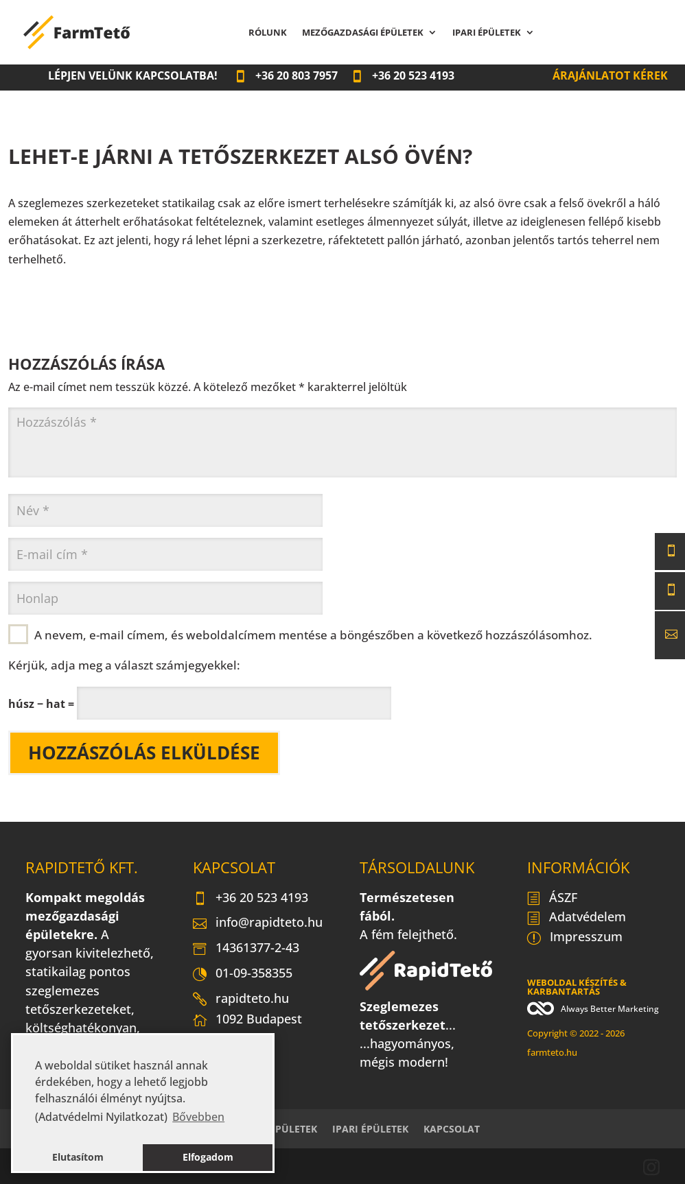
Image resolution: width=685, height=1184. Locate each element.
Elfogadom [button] (208, 1156)
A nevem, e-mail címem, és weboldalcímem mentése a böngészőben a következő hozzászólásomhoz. (313, 634)
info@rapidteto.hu (258, 923)
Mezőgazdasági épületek (362, 32)
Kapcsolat (616, 32)
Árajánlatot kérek (610, 75)
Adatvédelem (576, 917)
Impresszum (575, 937)
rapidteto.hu (241, 999)
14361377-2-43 (246, 948)
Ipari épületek (486, 32)
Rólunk (267, 32)
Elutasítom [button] (78, 1156)
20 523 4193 (402, 75)
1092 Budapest (247, 1022)
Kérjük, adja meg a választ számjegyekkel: (124, 664)
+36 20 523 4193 (250, 898)
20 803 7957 (286, 75)
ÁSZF (552, 898)
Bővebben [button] (198, 1116)
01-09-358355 (242, 974)
